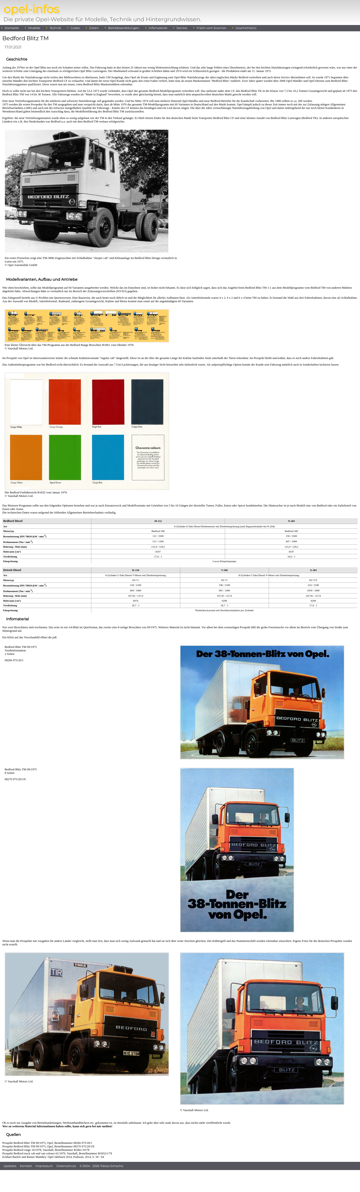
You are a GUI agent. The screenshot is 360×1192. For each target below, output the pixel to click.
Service (181, 28)
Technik (55, 28)
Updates (10, 1166)
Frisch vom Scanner (211, 28)
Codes (75, 28)
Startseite (12, 28)
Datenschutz (66, 1166)
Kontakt (26, 1166)
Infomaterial (158, 28)
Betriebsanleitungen (123, 28)
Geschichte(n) (246, 28)
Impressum (44, 1166)
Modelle (34, 28)
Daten (94, 28)
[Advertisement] (180, 1180)
